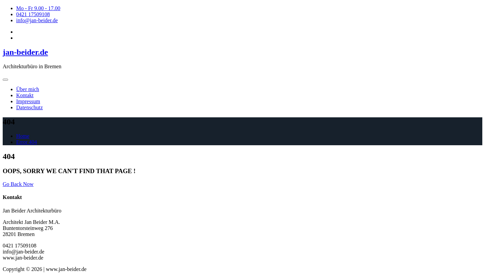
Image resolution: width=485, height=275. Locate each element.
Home (22, 136)
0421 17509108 (33, 14)
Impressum (28, 101)
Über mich (27, 89)
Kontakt (25, 95)
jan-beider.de (25, 52)
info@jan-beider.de (37, 20)
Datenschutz (29, 107)
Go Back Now (18, 184)
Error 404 (26, 142)
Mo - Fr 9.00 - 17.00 (38, 8)
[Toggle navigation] (5, 80)
